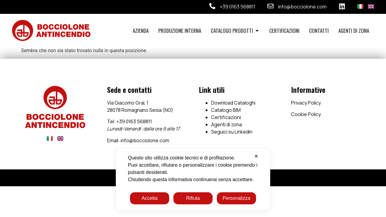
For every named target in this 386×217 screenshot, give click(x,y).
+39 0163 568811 (237, 6)
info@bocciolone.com (302, 6)
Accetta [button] (149, 198)
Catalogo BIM (226, 110)
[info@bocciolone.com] (270, 6)
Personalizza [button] (236, 198)
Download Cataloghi (233, 102)
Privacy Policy (306, 102)
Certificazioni (226, 117)
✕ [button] (256, 156)
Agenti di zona (226, 124)
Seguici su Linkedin (231, 131)
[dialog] (193, 179)
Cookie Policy (306, 114)
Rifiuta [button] (193, 198)
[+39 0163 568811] (212, 6)
